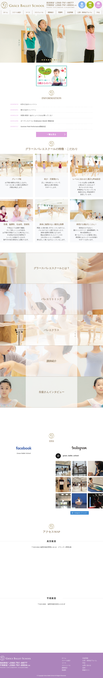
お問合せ (98, 4)
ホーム (5, 12)
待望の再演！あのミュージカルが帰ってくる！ (31, 115)
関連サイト (86, 670)
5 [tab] (50, 59)
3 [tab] (46, 59)
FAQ (98, 12)
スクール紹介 (16, 12)
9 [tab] (58, 59)
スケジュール (39, 12)
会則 (83, 668)
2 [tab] (44, 59)
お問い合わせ (86, 665)
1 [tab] (42, 59)
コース (28, 12)
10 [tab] (60, 59)
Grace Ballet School (24, 453)
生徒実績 (70, 12)
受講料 (60, 12)
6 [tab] (52, 59)
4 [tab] (48, 59)
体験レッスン (90, 5)
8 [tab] (56, 59)
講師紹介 (51, 12)
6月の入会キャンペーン (23, 104)
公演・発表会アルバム (85, 12)
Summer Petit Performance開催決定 (28, 126)
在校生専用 (82, 5)
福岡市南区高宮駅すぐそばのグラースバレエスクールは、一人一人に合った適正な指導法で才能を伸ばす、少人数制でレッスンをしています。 (22, 5)
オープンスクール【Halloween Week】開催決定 (32, 121)
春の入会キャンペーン (23, 110)
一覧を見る (51, 134)
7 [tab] (54, 59)
